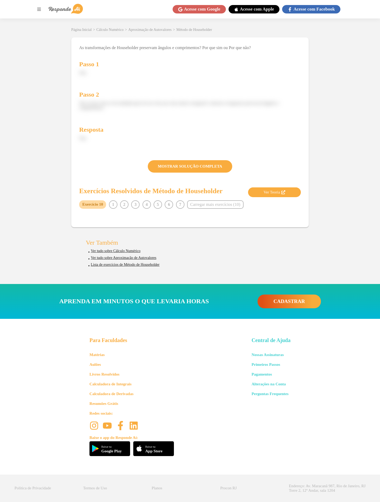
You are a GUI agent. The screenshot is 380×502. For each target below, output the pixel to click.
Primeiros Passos (265, 364)
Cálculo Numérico (110, 30)
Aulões (95, 364)
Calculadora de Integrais (110, 384)
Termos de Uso (95, 488)
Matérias (96, 355)
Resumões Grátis (103, 403)
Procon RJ (228, 488)
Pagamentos (261, 374)
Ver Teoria (274, 192)
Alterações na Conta (268, 384)
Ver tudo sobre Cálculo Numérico (115, 251)
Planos (157, 488)
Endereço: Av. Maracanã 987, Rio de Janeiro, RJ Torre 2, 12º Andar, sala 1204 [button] (327, 488)
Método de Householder (194, 30)
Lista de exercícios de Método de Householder (125, 265)
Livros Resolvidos (104, 374)
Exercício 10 (92, 204)
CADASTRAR (289, 301)
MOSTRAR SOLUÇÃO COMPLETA (190, 166)
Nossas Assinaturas (267, 355)
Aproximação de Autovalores (150, 30)
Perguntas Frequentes (269, 394)
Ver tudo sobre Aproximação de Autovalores (123, 258)
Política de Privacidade (33, 488)
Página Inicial (81, 30)
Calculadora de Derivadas (111, 394)
